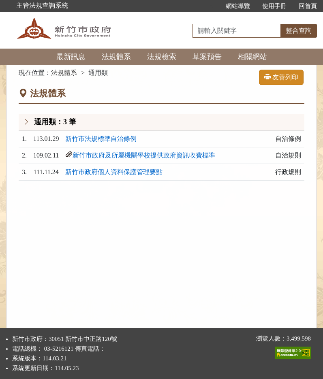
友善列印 (281, 77)
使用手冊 (274, 6)
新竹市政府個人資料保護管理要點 (114, 171)
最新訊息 (71, 57)
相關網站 (252, 57)
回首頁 (308, 6)
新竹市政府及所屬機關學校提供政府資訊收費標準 (144, 155)
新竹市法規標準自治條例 (101, 138)
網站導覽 (238, 6)
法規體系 (116, 57)
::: (211, 6)
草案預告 (207, 57)
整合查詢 (299, 30)
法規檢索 (161, 57)
